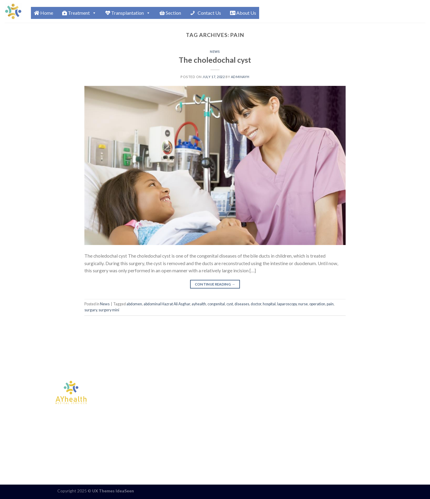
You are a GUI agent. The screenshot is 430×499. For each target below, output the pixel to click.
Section (170, 13)
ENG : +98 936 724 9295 (299, 389)
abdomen (134, 304)
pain (330, 304)
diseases (242, 304)
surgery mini (108, 310)
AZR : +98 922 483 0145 (299, 416)
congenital (216, 304)
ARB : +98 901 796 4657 (299, 402)
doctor (256, 304)
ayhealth (199, 304)
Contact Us (209, 13)
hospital (269, 304)
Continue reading (215, 284)
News (215, 51)
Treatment (79, 13)
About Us (243, 13)
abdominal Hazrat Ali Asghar (167, 304)
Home (43, 13)
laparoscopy (287, 304)
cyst (229, 304)
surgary (90, 310)
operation (317, 304)
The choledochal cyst (215, 59)
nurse (303, 304)
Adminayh (240, 77)
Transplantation (127, 13)
